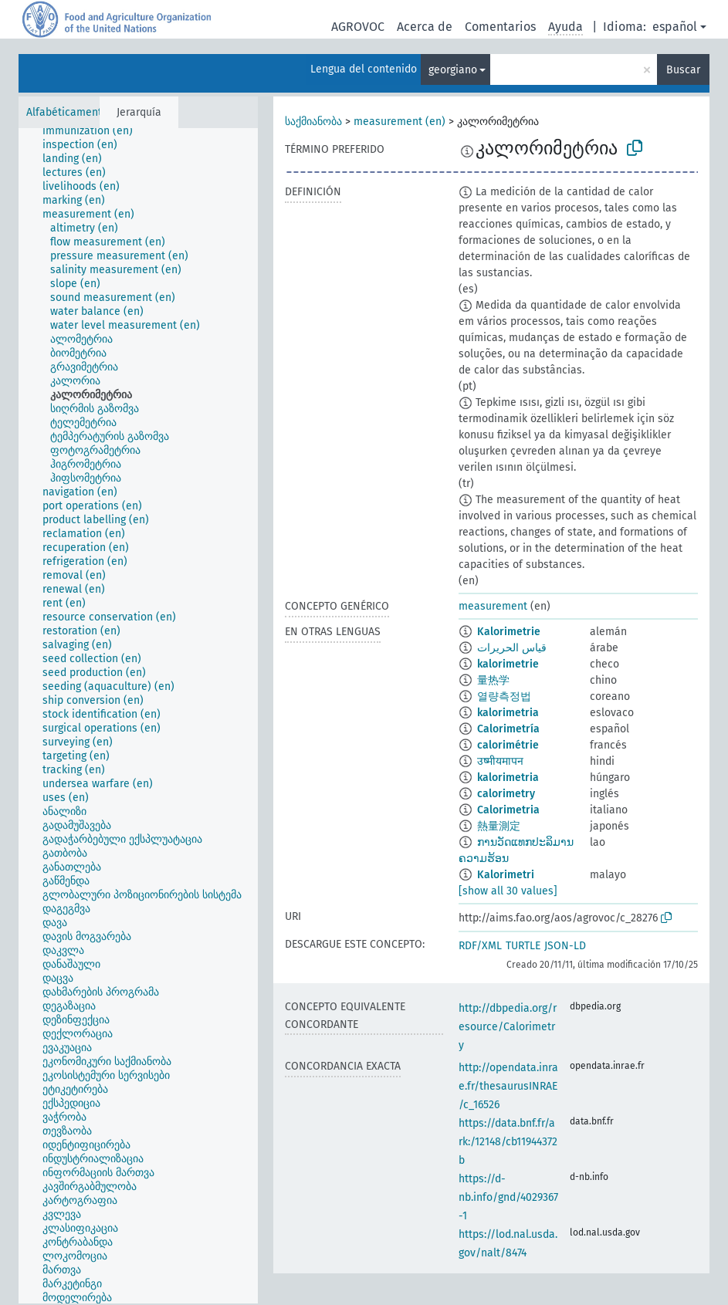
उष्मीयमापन (500, 761)
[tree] (138, 715)
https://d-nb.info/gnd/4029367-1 (508, 1197)
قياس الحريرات (512, 647)
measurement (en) (399, 121)
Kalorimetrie (508, 631)
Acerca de (424, 26)
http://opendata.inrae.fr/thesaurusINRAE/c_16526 (508, 1086)
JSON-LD (565, 945)
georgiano (452, 69)
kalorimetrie (508, 664)
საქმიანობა (313, 121)
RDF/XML (480, 945)
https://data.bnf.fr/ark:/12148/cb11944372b (508, 1142)
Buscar (683, 69)
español (674, 26)
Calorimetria (508, 809)
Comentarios (500, 26)
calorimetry (506, 793)
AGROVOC (357, 26)
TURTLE (523, 945)
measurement (493, 606)
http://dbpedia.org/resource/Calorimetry (508, 1027)
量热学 (493, 680)
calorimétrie (508, 745)
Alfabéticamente (67, 112)
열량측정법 (504, 696)
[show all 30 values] (508, 891)
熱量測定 (498, 826)
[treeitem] (94, 131)
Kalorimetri (505, 874)
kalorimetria (508, 712)
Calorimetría (508, 728)
